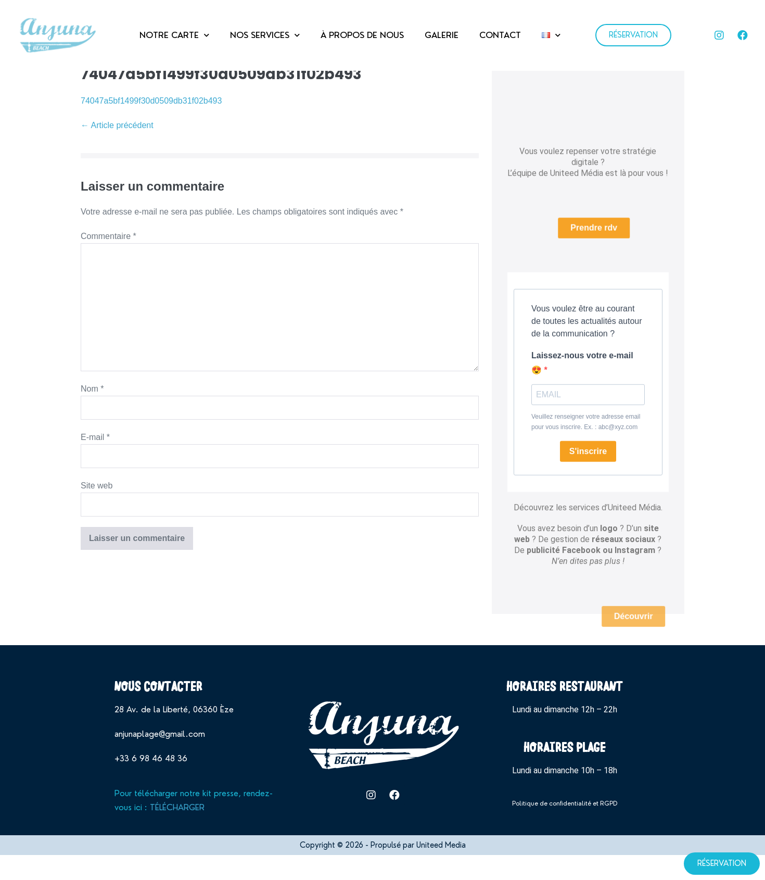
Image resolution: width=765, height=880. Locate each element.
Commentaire (108, 262)
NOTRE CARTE (174, 35)
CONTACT (500, 35)
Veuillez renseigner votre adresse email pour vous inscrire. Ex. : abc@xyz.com (585, 439)
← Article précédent (117, 151)
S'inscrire (588, 468)
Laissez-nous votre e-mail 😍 (582, 380)
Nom (92, 414)
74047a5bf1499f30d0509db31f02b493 (151, 126)
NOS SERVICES (265, 35)
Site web (96, 511)
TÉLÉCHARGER (177, 833)
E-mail (95, 463)
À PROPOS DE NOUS (362, 35)
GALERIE (441, 35)
